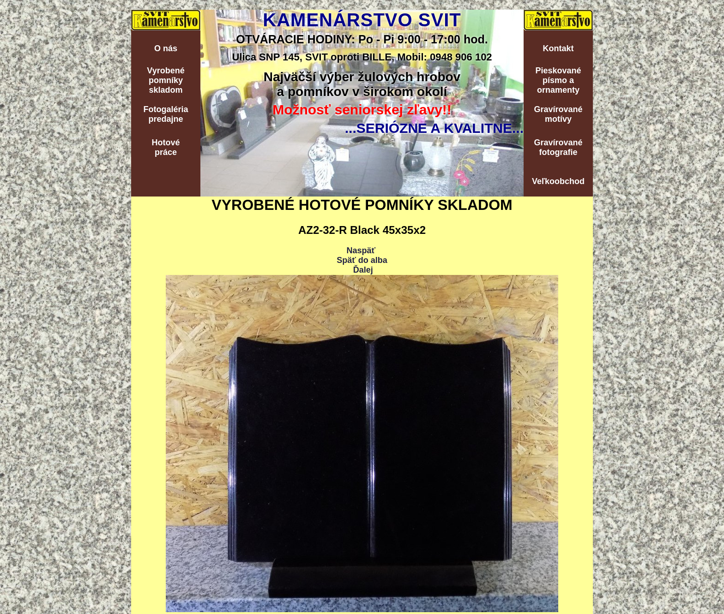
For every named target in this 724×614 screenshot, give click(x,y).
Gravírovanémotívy (558, 114)
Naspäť (360, 250)
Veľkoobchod (558, 181)
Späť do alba (362, 260)
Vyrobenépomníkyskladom (165, 80)
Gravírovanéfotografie (558, 147)
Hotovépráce (165, 147)
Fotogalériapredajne (165, 114)
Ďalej (363, 269)
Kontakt (558, 48)
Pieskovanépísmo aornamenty (558, 80)
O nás (165, 48)
